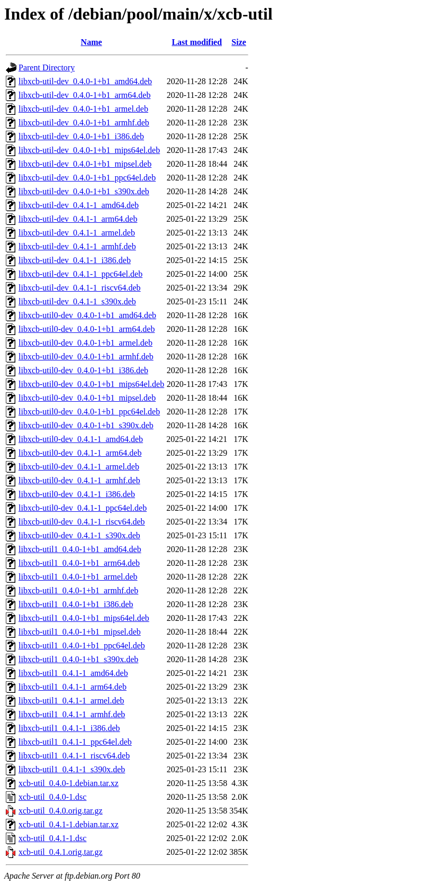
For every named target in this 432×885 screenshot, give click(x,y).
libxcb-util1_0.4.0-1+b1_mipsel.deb (80, 631)
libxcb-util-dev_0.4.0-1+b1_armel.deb (83, 108)
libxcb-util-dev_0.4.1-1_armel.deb (77, 232)
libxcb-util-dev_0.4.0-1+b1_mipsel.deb (85, 163)
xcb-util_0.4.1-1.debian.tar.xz (69, 824)
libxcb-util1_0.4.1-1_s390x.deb (72, 769)
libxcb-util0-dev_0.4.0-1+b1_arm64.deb (87, 328)
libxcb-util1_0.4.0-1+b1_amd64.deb (80, 549)
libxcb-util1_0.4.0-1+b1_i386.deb (76, 604)
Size (238, 42)
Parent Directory (47, 67)
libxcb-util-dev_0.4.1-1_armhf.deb (77, 246)
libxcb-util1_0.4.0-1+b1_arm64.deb (79, 562)
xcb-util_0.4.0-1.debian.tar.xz (69, 783)
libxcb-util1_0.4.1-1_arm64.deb (73, 686)
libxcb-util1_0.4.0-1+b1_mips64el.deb (84, 617)
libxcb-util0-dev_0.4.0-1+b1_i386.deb (83, 370)
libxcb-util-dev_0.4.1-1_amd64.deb (79, 205)
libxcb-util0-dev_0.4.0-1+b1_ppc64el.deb (89, 411)
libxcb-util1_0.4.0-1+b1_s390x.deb (78, 659)
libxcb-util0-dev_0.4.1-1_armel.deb (79, 466)
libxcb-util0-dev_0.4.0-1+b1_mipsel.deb (87, 397)
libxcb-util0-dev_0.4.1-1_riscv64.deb (82, 521)
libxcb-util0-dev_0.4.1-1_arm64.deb (80, 452)
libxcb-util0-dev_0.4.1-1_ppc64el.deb (83, 507)
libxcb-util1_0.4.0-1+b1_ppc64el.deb (82, 645)
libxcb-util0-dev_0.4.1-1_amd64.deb (81, 439)
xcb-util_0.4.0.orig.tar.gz (61, 810)
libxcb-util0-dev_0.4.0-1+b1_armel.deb (85, 342)
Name (91, 42)
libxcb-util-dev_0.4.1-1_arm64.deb (78, 218)
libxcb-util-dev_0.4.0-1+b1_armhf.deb (84, 122)
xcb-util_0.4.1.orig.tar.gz (61, 851)
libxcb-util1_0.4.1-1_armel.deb (71, 700)
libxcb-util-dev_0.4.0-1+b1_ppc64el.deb (87, 177)
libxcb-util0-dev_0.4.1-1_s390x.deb (79, 535)
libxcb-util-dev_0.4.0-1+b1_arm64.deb (84, 95)
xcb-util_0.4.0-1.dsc (52, 796)
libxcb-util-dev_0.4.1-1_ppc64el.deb (80, 273)
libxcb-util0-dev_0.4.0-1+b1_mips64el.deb (91, 384)
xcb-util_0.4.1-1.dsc (52, 838)
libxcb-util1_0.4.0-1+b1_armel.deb (78, 576)
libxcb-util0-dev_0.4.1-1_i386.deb (77, 494)
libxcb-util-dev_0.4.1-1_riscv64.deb (80, 287)
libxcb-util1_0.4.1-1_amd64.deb (73, 673)
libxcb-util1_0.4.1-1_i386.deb (69, 728)
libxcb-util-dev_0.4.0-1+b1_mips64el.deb (89, 150)
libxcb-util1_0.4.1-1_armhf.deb (72, 714)
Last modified (197, 42)
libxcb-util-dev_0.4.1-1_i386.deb (75, 260)
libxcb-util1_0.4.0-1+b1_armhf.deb (78, 590)
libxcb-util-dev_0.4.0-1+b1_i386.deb (81, 136)
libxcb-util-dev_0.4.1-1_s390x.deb (77, 301)
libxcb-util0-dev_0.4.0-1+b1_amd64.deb (87, 315)
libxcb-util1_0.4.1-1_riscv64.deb (74, 755)
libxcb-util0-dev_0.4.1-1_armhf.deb (79, 480)
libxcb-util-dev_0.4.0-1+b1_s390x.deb (84, 191)
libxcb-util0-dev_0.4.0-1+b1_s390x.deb (86, 425)
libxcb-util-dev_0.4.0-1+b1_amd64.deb (85, 81)
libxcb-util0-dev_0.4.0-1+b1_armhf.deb (86, 356)
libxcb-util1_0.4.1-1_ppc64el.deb (75, 741)
